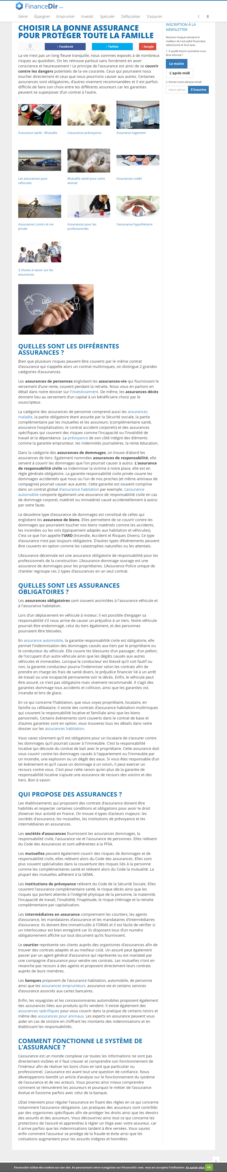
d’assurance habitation (79, 489)
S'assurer (154, 16)
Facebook (65, 46)
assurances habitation (64, 728)
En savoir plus (195, 1167)
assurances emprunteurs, (63, 985)
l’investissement (84, 391)
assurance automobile (43, 640)
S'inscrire (198, 89)
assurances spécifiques (38, 1010)
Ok (209, 1167)
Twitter (112, 46)
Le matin (176, 63)
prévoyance (78, 437)
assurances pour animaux (61, 1016)
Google (148, 46)
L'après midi (180, 73)
